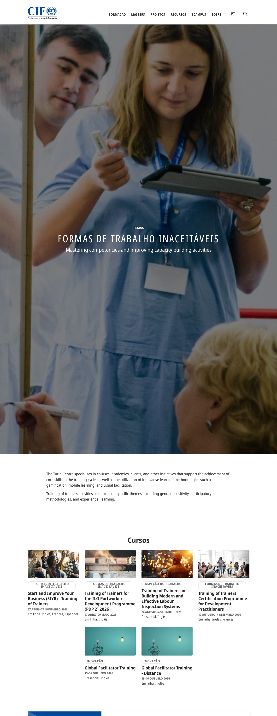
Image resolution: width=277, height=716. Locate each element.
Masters (138, 14)
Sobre (216, 14)
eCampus (199, 14)
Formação (117, 14)
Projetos (157, 14)
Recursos (178, 14)
